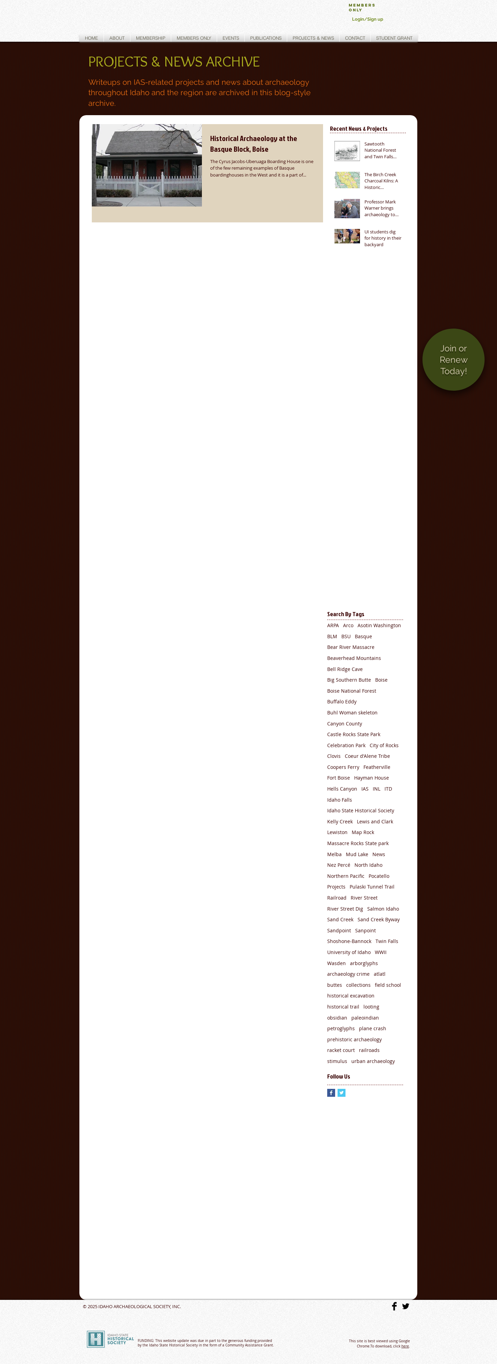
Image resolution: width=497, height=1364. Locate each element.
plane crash (372, 1028)
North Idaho (368, 865)
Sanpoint (365, 930)
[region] (453, 365)
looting (371, 1006)
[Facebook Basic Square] (331, 1093)
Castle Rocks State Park (353, 734)
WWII (381, 952)
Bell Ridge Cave (345, 669)
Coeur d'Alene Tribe (367, 756)
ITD (388, 788)
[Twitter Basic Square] (341, 1093)
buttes (334, 985)
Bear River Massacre (350, 647)
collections (358, 985)
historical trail (343, 1006)
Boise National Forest (351, 691)
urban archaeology (373, 1061)
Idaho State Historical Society (360, 810)
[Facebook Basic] (394, 1306)
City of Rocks (384, 745)
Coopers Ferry (343, 767)
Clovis (334, 756)
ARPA (333, 625)
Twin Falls (387, 941)
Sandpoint (339, 930)
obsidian (337, 1017)
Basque (363, 636)
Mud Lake (357, 854)
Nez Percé (338, 865)
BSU (346, 636)
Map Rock (363, 832)
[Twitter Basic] (405, 1306)
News (378, 854)
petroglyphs (341, 1028)
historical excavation (350, 995)
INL (376, 788)
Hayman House (371, 777)
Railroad (337, 897)
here (405, 1346)
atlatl (380, 974)
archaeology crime (348, 974)
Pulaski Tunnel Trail (372, 886)
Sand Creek (340, 919)
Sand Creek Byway (379, 919)
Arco (348, 625)
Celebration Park (346, 745)
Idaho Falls (339, 799)
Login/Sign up (367, 19)
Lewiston (337, 832)
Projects (336, 886)
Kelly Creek (340, 821)
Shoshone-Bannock (349, 941)
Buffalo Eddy (342, 701)
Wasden (336, 963)
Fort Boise (338, 777)
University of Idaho (349, 952)
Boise (381, 679)
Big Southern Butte (349, 679)
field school (388, 985)
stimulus (337, 1061)
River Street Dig (345, 908)
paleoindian (365, 1017)
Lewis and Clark (375, 821)
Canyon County (344, 723)
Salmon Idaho (383, 908)
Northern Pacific (345, 876)
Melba (334, 854)
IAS (365, 788)
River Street (364, 897)
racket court (341, 1050)
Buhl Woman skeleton (352, 712)
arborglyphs (364, 963)
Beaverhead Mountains (354, 658)
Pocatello (379, 876)
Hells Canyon (342, 788)
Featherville (376, 767)
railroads (369, 1050)
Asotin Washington (379, 625)
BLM (332, 636)
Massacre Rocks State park (358, 843)
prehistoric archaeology (354, 1039)
